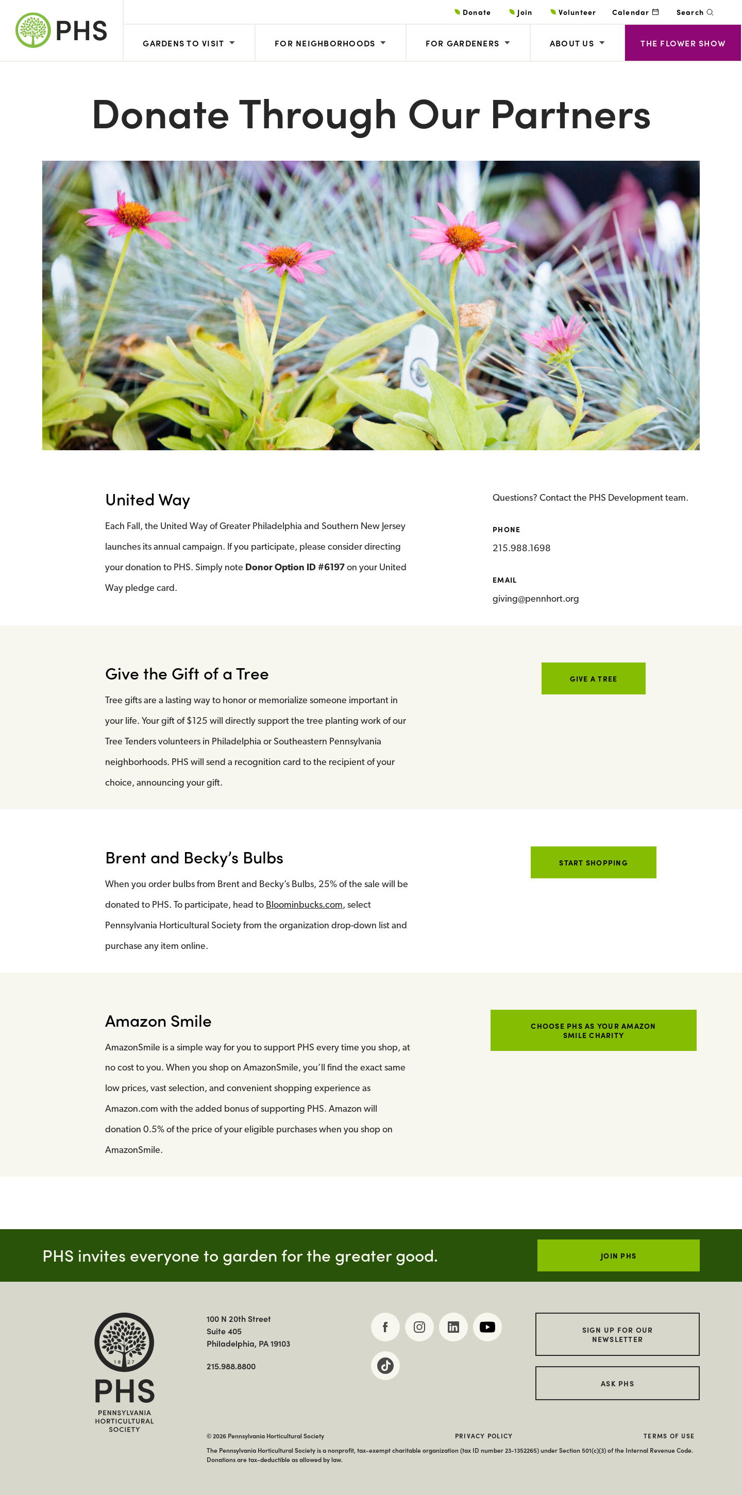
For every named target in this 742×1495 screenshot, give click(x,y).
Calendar (631, 12)
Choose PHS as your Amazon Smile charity (593, 1030)
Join (524, 12)
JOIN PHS (618, 1255)
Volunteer (577, 12)
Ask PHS (617, 1383)
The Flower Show (683, 43)
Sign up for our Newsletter (617, 1334)
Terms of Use (669, 1435)
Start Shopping (593, 862)
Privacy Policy (484, 1435)
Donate (477, 12)
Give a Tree (594, 678)
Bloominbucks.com (304, 905)
